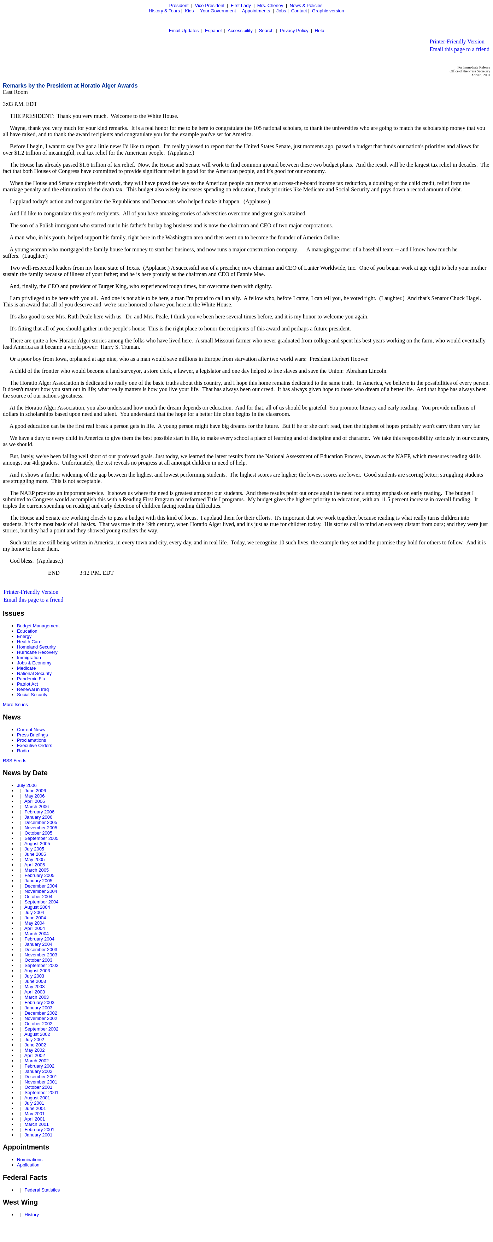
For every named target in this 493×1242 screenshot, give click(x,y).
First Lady (241, 5)
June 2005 (35, 854)
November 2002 (40, 1018)
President (179, 5)
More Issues (15, 704)
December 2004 (40, 886)
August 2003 (37, 970)
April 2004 (34, 928)
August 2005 (37, 843)
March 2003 (36, 997)
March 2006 (36, 806)
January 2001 (38, 1134)
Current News (31, 729)
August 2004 (37, 907)
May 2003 (34, 986)
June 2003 (35, 981)
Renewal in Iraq (33, 689)
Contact (299, 10)
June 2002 (35, 1044)
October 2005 (38, 833)
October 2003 (38, 960)
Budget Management (38, 625)
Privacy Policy (294, 30)
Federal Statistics (42, 1190)
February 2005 (39, 875)
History (31, 1214)
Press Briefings (32, 735)
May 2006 (34, 796)
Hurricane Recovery (37, 652)
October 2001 (38, 1087)
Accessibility (240, 30)
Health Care (29, 641)
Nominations (29, 1159)
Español (213, 30)
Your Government (218, 10)
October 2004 (38, 896)
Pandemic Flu (31, 678)
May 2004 (34, 923)
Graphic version (328, 10)
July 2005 (34, 849)
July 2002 (34, 1039)
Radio (23, 750)
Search (266, 30)
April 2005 (34, 864)
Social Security (32, 694)
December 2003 (40, 949)
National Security (34, 673)
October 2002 (38, 1023)
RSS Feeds (14, 760)
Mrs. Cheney (270, 5)
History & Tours (164, 10)
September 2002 (41, 1029)
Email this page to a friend (459, 49)
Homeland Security (36, 647)
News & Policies (305, 5)
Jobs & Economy (34, 662)
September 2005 (41, 838)
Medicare (26, 668)
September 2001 (41, 1092)
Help (319, 30)
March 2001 (36, 1124)
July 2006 (27, 785)
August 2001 (37, 1097)
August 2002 (37, 1034)
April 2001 (34, 1119)
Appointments (256, 10)
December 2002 (40, 1013)
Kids (189, 10)
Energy (24, 636)
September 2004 (41, 901)
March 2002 (36, 1060)
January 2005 (38, 880)
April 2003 (34, 992)
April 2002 (34, 1055)
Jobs (281, 10)
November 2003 (40, 954)
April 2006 (34, 801)
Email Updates (184, 30)
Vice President (210, 5)
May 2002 (34, 1050)
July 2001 (34, 1103)
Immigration (29, 657)
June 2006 (35, 790)
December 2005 (40, 822)
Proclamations (31, 740)
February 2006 (39, 811)
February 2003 (39, 1002)
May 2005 (34, 859)
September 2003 (41, 965)
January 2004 (38, 944)
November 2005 (40, 827)
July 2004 (34, 912)
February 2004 (39, 939)
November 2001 (40, 1082)
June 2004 (35, 917)
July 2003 (34, 976)
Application (28, 1165)
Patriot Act (27, 684)
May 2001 (34, 1113)
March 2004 (36, 933)
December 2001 (40, 1076)
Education (27, 631)
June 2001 (35, 1108)
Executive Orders (34, 745)
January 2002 (38, 1071)
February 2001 (39, 1129)
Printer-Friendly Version (457, 41)
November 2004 (40, 891)
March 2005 (36, 870)
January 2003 (38, 1007)
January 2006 (38, 817)
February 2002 (39, 1066)
